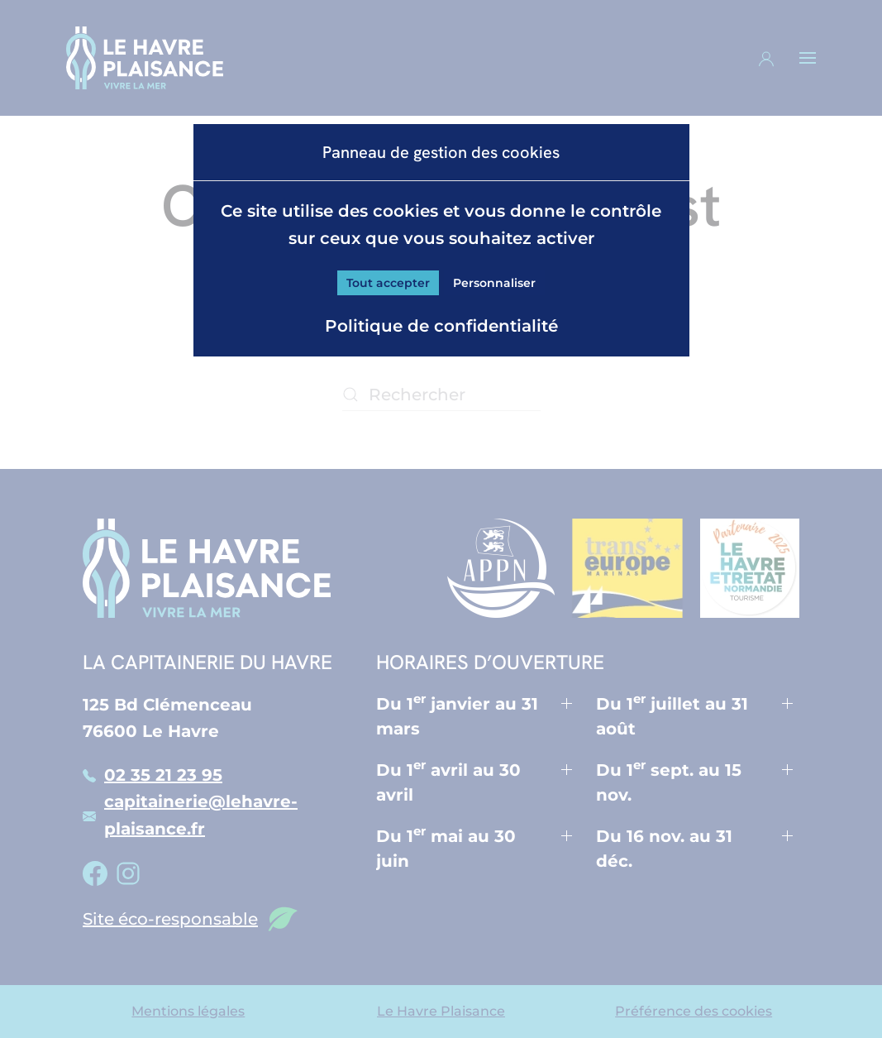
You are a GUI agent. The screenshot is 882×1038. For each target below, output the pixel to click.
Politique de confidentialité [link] (441, 326)
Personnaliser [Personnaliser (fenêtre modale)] (494, 282)
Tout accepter (388, 282)
